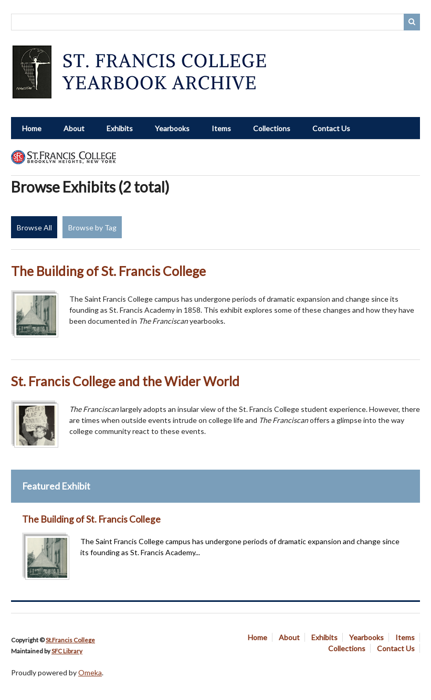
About (74, 128)
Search (412, 22)
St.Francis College (70, 640)
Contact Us (331, 128)
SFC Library (66, 651)
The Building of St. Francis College (108, 271)
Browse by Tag (92, 227)
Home (31, 128)
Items (221, 128)
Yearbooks (172, 128)
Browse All (34, 227)
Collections (271, 128)
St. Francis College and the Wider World (125, 381)
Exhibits (120, 128)
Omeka (90, 672)
